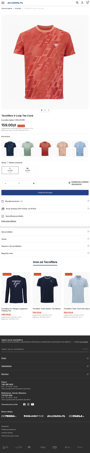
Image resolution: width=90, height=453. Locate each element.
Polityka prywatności (8, 429)
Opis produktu (45, 232)
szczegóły (84, 342)
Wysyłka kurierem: (45, 201)
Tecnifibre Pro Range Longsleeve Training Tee (14, 310)
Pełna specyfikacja (8, 221)
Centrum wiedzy (7, 433)
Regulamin (5, 426)
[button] (41, 110)
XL (27, 170)
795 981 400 (7, 384)
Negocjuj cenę (45, 253)
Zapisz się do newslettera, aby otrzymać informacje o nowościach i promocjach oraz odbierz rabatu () (44, 342)
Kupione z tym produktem (45, 246)
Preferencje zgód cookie (10, 436)
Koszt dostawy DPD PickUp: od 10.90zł (45, 209)
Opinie (45, 239)
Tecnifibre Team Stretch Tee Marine (46, 309)
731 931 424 (6, 395)
